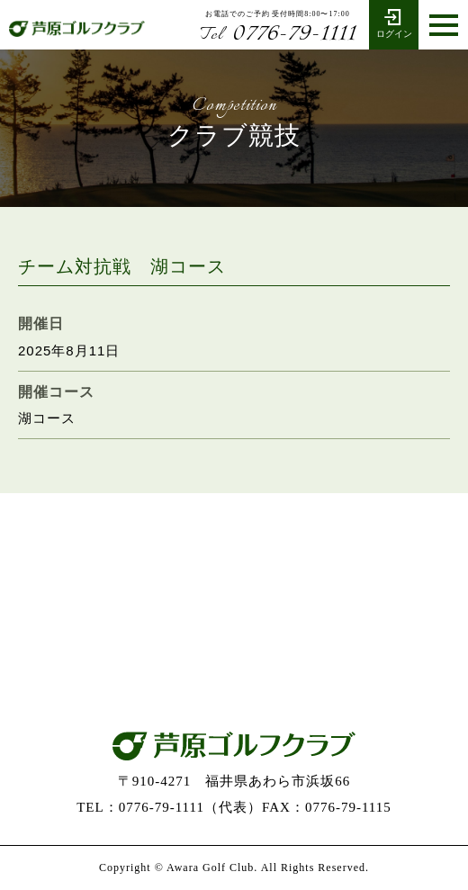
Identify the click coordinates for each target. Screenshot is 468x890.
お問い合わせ (234, 654)
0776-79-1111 (278, 33)
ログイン (393, 22)
